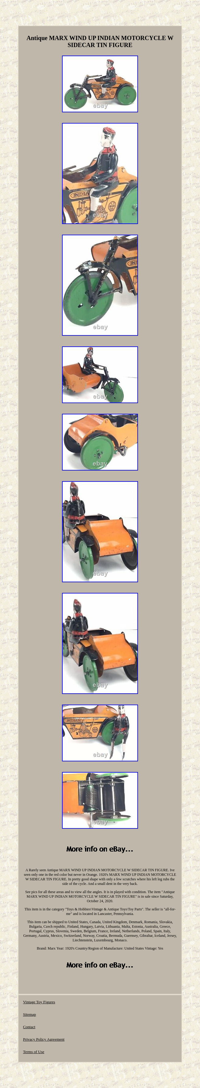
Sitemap (29, 1014)
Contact (29, 1027)
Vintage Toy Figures (39, 1002)
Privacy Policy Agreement (43, 1039)
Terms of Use (33, 1051)
